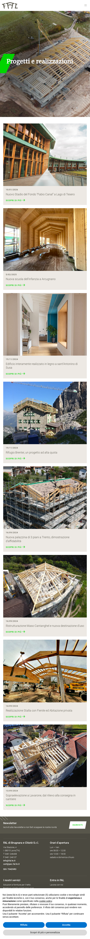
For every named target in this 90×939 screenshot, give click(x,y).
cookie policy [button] (45, 901)
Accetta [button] (66, 925)
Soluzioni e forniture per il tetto (17, 885)
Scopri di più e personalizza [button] (45, 932)
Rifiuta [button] (23, 925)
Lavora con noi (56, 885)
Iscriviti (77, 825)
